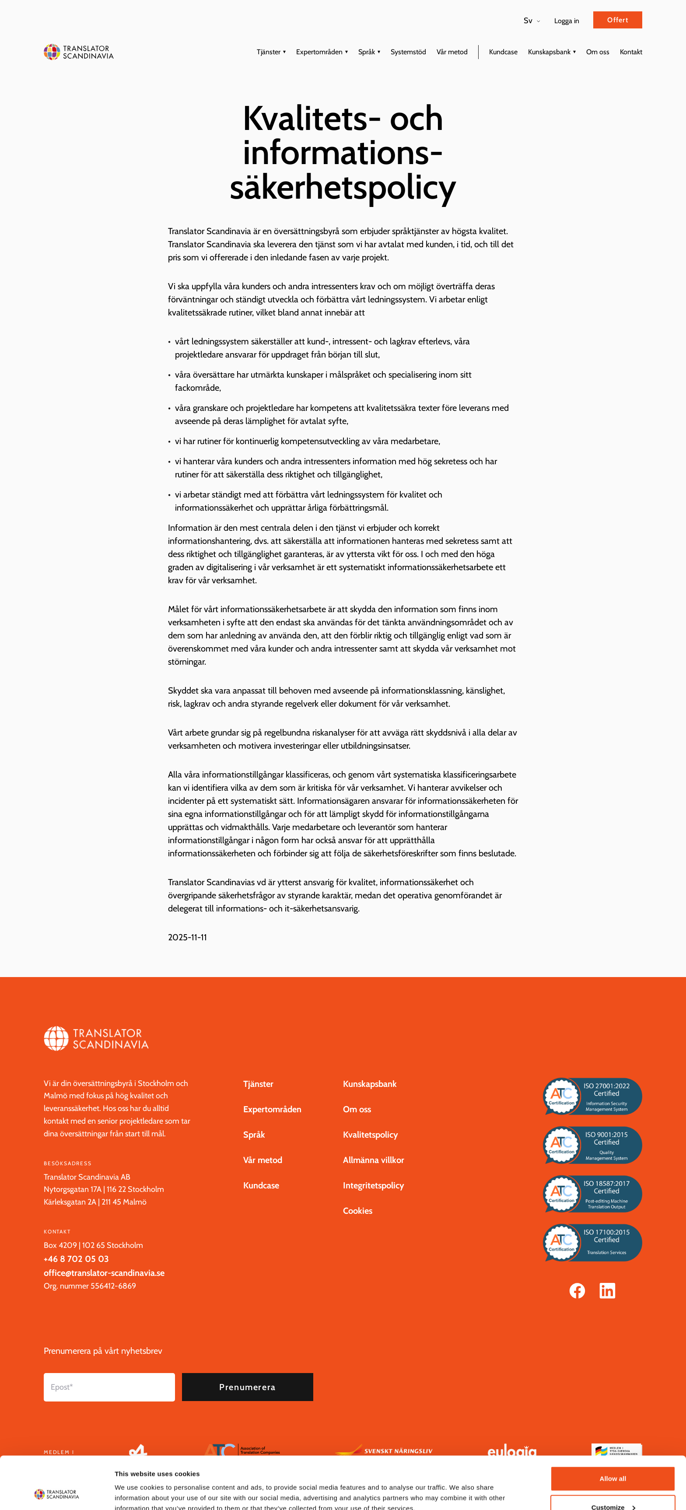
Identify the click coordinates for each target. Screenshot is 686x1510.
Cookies (357, 1221)
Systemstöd (408, 52)
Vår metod (452, 52)
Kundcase (503, 52)
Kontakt (631, 52)
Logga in (566, 21)
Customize (613, 1458)
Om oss (597, 52)
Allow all (613, 1429)
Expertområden (319, 52)
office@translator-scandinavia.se (104, 1283)
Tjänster (268, 52)
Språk (366, 52)
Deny (613, 1486)
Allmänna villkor (373, 1170)
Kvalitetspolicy (370, 1145)
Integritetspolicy (373, 1196)
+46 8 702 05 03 (76, 1269)
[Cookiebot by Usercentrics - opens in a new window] (56, 1492)
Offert (617, 20)
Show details (135, 1483)
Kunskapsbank (549, 52)
